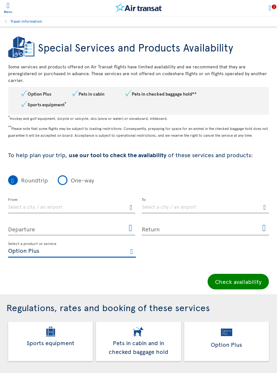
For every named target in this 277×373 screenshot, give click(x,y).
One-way (82, 180)
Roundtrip (34, 180)
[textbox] (71, 206)
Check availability (238, 281)
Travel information (26, 21)
